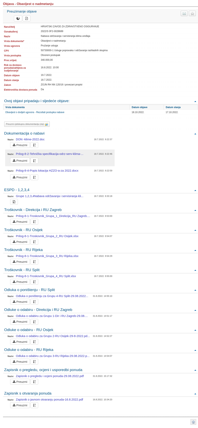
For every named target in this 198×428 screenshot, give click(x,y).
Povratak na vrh (195, 101)
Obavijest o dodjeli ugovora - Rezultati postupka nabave (34, 112)
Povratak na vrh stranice (193, 422)
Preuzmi (20, 145)
